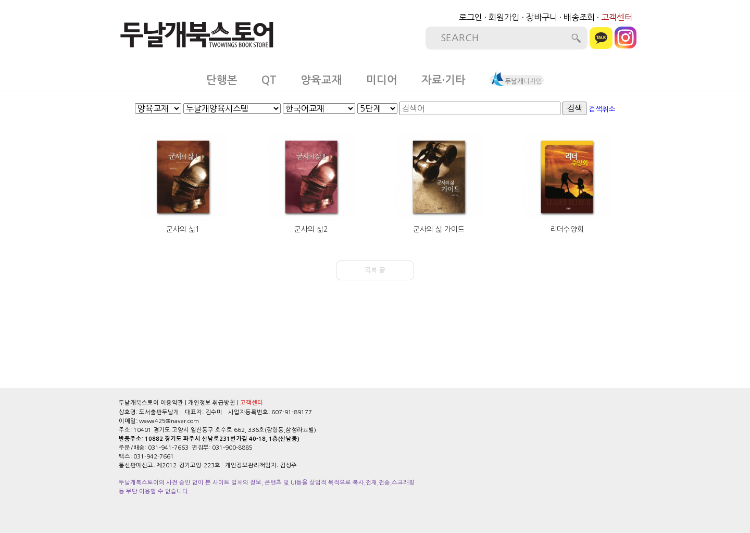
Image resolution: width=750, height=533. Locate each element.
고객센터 (616, 17)
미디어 (381, 80)
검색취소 (602, 109)
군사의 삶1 (182, 229)
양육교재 (321, 80)
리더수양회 (567, 229)
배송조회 (579, 17)
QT (269, 80)
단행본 (222, 80)
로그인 (470, 17)
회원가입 (504, 17)
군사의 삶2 (311, 229)
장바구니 (541, 17)
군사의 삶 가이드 (439, 229)
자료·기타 (443, 80)
